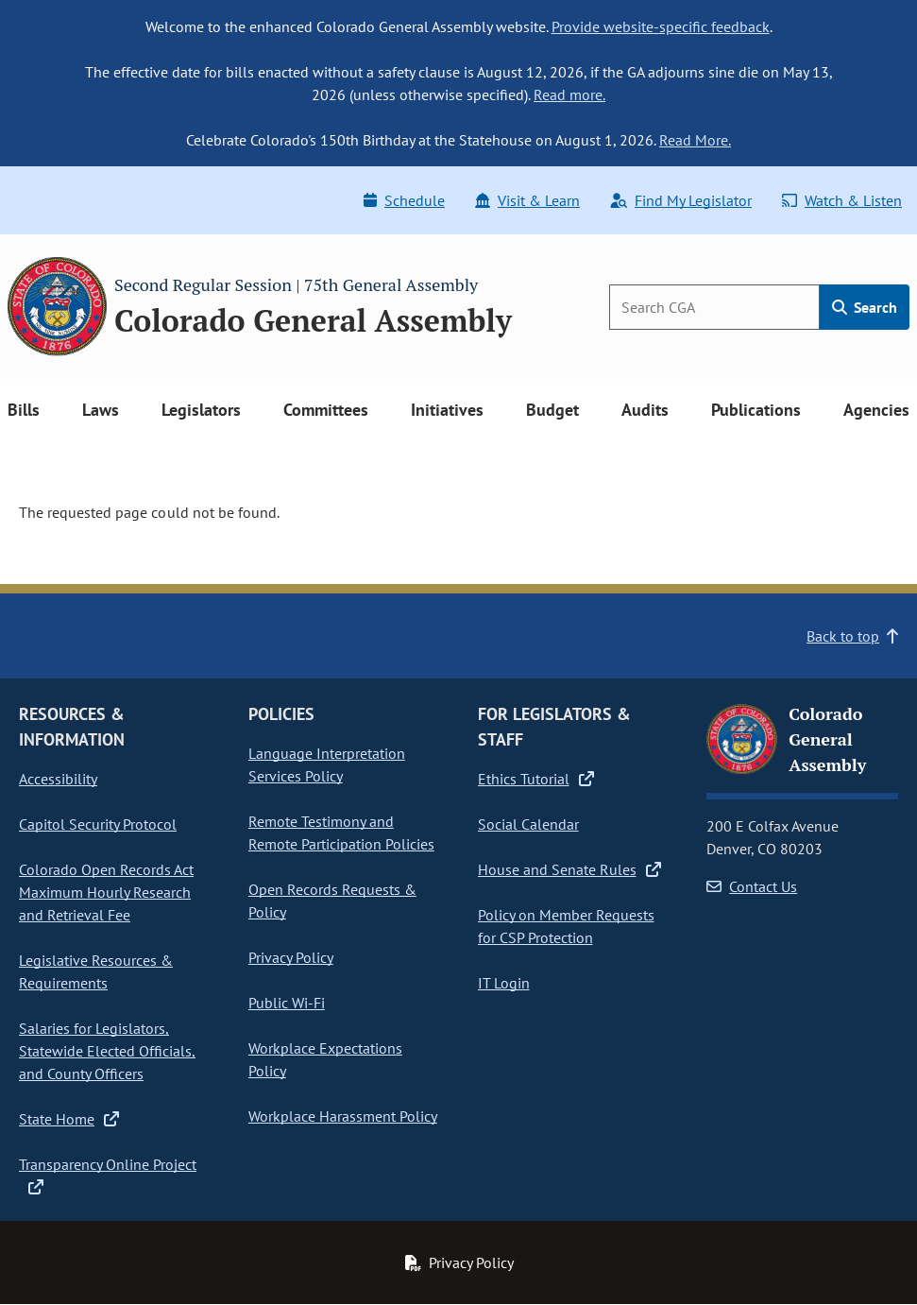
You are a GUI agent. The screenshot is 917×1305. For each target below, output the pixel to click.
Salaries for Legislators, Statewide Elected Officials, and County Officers (107, 1051)
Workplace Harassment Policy (342, 1116)
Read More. (695, 139)
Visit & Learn (527, 200)
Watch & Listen (842, 200)
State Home (69, 1118)
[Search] (714, 307)
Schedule (404, 200)
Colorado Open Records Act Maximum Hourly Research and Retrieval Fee (106, 892)
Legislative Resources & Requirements (96, 971)
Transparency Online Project (107, 1175)
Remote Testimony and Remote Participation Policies (341, 832)
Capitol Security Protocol (98, 824)
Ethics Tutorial (536, 778)
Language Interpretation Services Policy (326, 764)
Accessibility (58, 778)
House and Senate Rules (569, 869)
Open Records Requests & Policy (332, 900)
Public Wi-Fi (286, 1002)
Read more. (569, 94)
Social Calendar (528, 824)
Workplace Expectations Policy (325, 1059)
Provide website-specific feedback (661, 26)
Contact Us (751, 886)
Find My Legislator (681, 200)
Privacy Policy (290, 957)
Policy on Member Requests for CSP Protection (566, 926)
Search (864, 307)
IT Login (504, 982)
